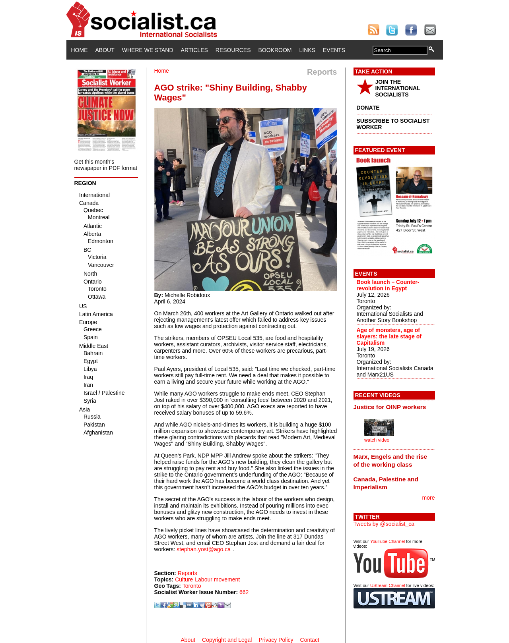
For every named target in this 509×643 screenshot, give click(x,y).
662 (244, 592)
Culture (184, 579)
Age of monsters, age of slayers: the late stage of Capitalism (389, 336)
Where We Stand (147, 50)
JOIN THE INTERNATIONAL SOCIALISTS (397, 88)
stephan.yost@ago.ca (204, 549)
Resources (233, 50)
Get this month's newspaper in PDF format (106, 164)
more (428, 497)
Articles (194, 50)
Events (334, 50)
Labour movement (217, 579)
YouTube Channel (387, 541)
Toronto (192, 586)
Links (307, 50)
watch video (376, 440)
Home (79, 50)
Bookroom (275, 50)
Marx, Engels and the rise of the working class (390, 460)
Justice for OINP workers (390, 407)
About (105, 50)
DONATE (368, 107)
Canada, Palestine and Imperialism (386, 483)
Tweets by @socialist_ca (384, 524)
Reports (187, 573)
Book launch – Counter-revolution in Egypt (388, 285)
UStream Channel (387, 585)
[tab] (394, 407)
